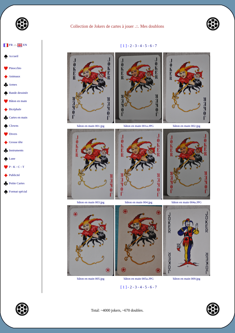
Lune (9, 158)
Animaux (12, 76)
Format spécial (15, 191)
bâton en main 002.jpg (186, 124)
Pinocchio (12, 68)
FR (8, 45)
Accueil (11, 56)
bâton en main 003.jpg (90, 200)
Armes (10, 84)
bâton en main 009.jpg (186, 276)
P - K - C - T (14, 166)
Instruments (14, 150)
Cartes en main (15, 117)
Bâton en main (15, 101)
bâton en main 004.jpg (138, 200)
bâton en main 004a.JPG (186, 200)
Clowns (11, 125)
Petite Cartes (14, 183)
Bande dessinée (16, 92)
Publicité (12, 175)
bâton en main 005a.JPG (138, 276)
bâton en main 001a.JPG (138, 124)
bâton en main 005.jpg (90, 276)
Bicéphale (12, 109)
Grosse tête (13, 142)
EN (22, 45)
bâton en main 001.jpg (90, 124)
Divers (10, 134)
